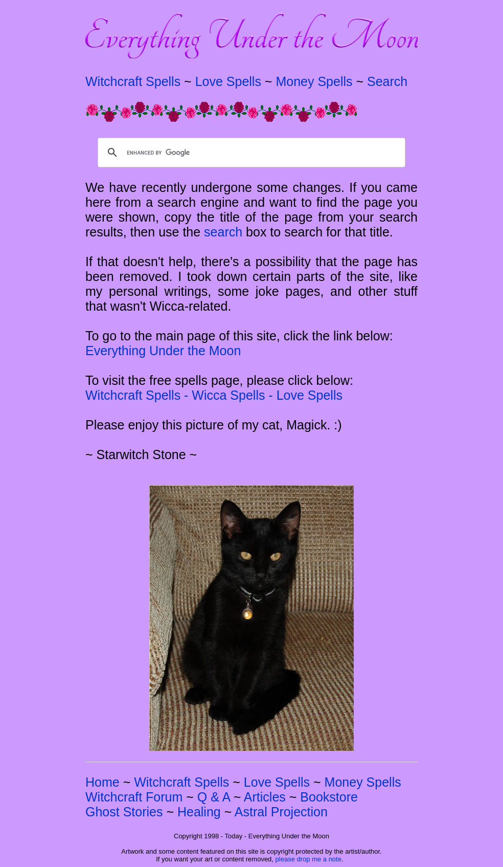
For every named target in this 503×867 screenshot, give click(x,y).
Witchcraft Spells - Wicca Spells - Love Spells (213, 395)
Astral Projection (281, 812)
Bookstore (329, 797)
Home (102, 782)
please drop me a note (308, 859)
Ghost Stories (124, 812)
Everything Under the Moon (163, 350)
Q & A (213, 797)
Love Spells (228, 81)
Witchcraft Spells (132, 81)
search (223, 232)
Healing (199, 812)
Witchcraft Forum (133, 797)
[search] (250, 152)
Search (387, 81)
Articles (265, 797)
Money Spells (314, 81)
